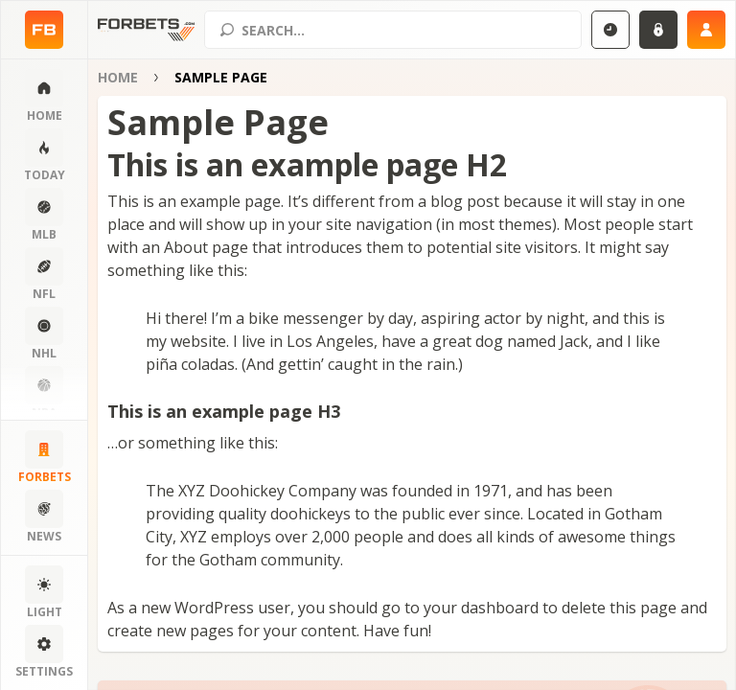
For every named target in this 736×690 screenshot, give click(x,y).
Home (118, 77)
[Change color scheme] (44, 593)
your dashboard (481, 607)
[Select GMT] (610, 30)
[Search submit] (227, 30)
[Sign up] (706, 30)
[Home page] (44, 29)
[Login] (658, 30)
